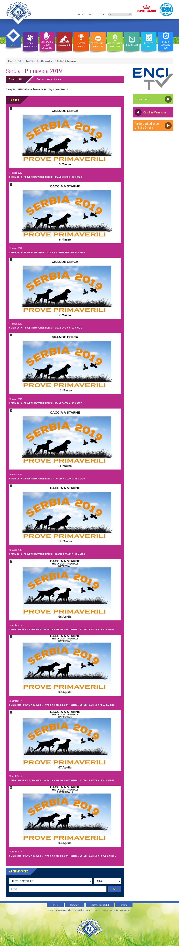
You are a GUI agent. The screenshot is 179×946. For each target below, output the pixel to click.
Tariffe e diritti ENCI (100, 905)
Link (102, 14)
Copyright (74, 905)
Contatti (91, 14)
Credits (124, 905)
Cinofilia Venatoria (45, 61)
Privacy (55, 905)
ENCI (20, 61)
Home (80, 14)
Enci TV (29, 61)
